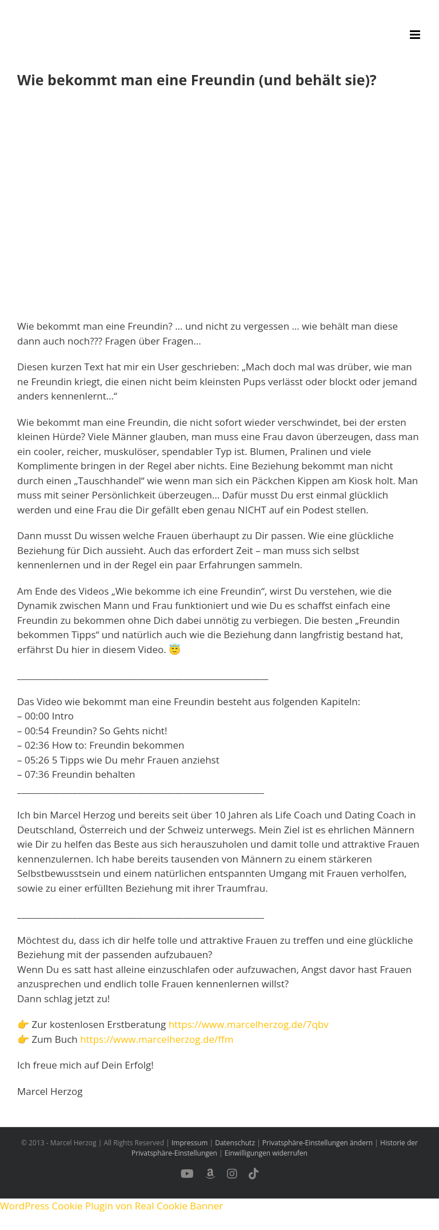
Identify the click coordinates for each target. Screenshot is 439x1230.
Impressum (189, 1143)
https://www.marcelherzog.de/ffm (156, 1039)
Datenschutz (235, 1143)
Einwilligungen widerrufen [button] (266, 1153)
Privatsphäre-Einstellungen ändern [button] (317, 1143)
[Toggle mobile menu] (416, 35)
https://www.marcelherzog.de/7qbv (249, 1024)
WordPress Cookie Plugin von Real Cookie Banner (111, 1205)
